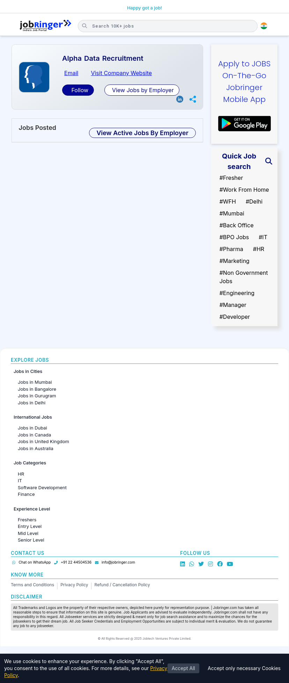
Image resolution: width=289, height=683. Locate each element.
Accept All (183, 668)
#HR (258, 248)
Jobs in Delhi (31, 402)
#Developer (235, 316)
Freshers (27, 519)
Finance (26, 494)
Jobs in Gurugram (37, 395)
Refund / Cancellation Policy (122, 584)
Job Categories (30, 462)
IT (20, 480)
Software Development (42, 487)
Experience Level (32, 509)
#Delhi (254, 201)
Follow (79, 90)
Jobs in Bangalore (37, 389)
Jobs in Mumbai (35, 382)
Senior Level (31, 540)
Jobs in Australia (35, 448)
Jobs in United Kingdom (43, 441)
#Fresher (231, 177)
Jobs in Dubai (32, 428)
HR (21, 474)
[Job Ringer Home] (45, 26)
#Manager (233, 304)
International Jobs (33, 417)
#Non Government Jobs (244, 277)
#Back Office (237, 225)
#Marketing (235, 260)
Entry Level (30, 526)
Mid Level (28, 533)
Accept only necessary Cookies (244, 668)
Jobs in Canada (34, 435)
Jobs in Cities (28, 371)
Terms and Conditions (32, 584)
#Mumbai (232, 213)
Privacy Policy (74, 584)
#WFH (228, 201)
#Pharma (231, 248)
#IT (263, 237)
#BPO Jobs (234, 237)
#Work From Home (244, 189)
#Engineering (237, 292)
